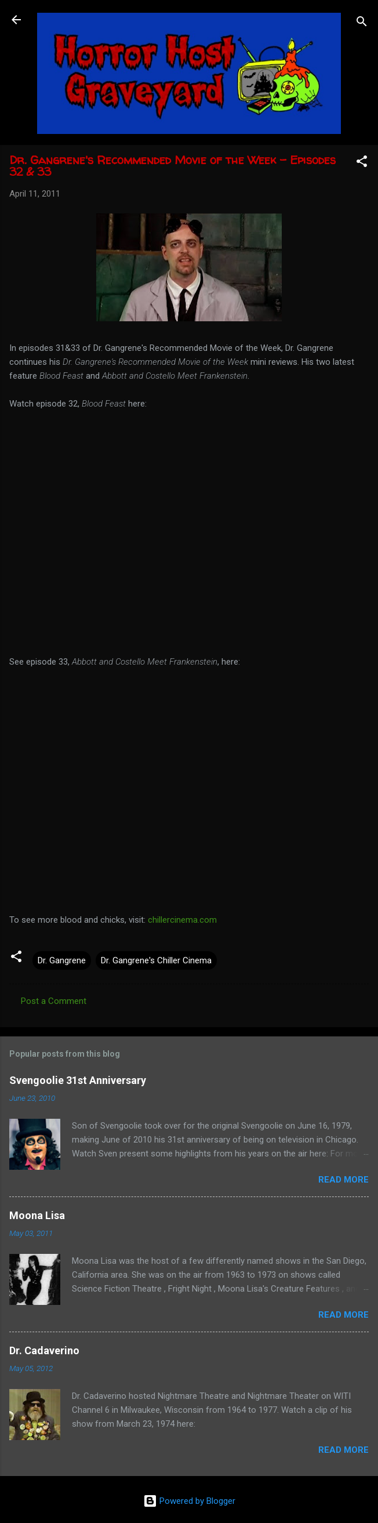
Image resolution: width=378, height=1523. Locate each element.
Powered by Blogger (189, 1501)
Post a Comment (53, 1001)
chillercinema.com (182, 920)
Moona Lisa (37, 1215)
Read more (343, 1179)
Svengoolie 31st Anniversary (77, 1080)
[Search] (362, 23)
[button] (362, 163)
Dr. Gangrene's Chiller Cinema (156, 960)
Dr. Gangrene (62, 960)
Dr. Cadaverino (44, 1350)
